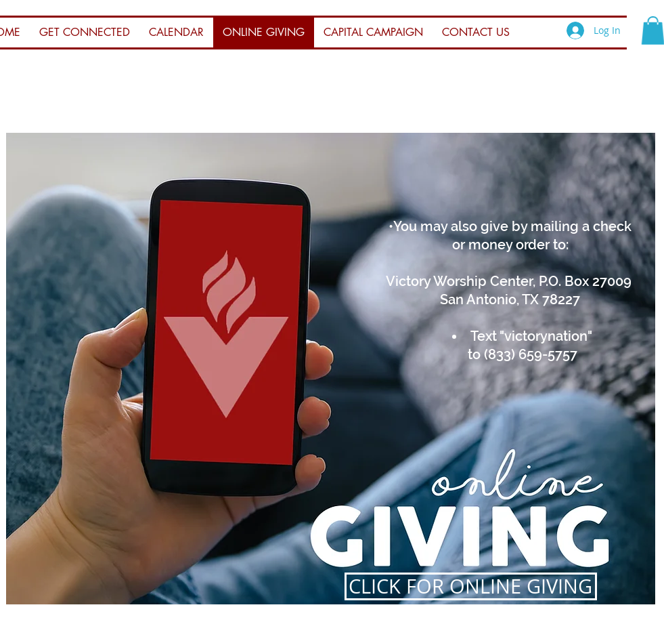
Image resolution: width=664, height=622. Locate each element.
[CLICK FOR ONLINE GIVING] (471, 586)
